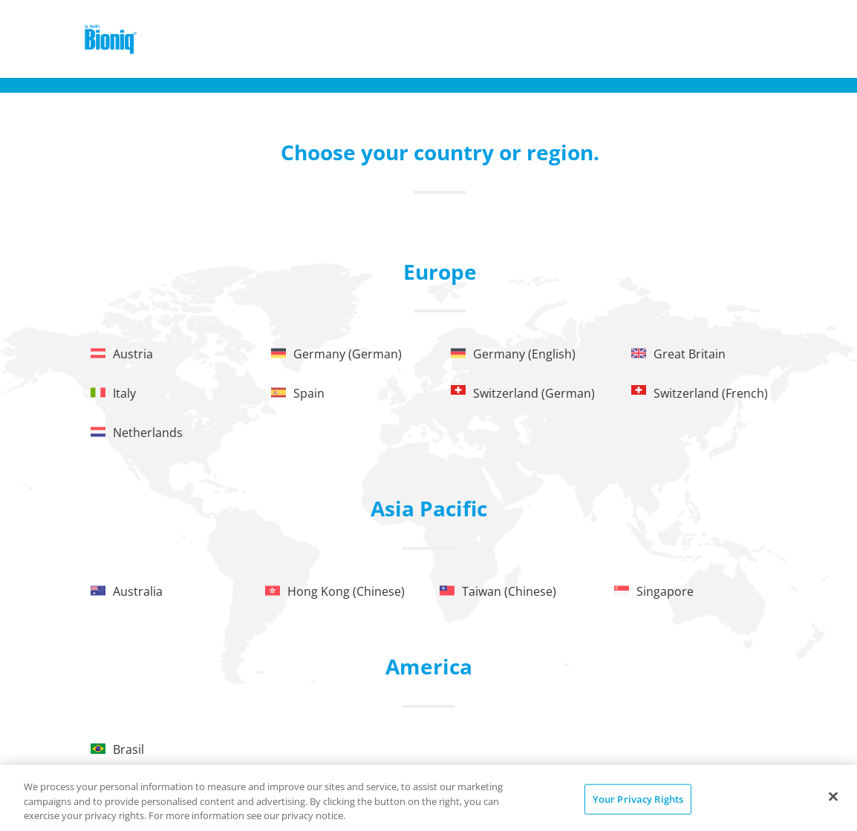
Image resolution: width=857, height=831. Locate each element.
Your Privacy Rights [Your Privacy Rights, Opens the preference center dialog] (638, 798)
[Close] (833, 796)
